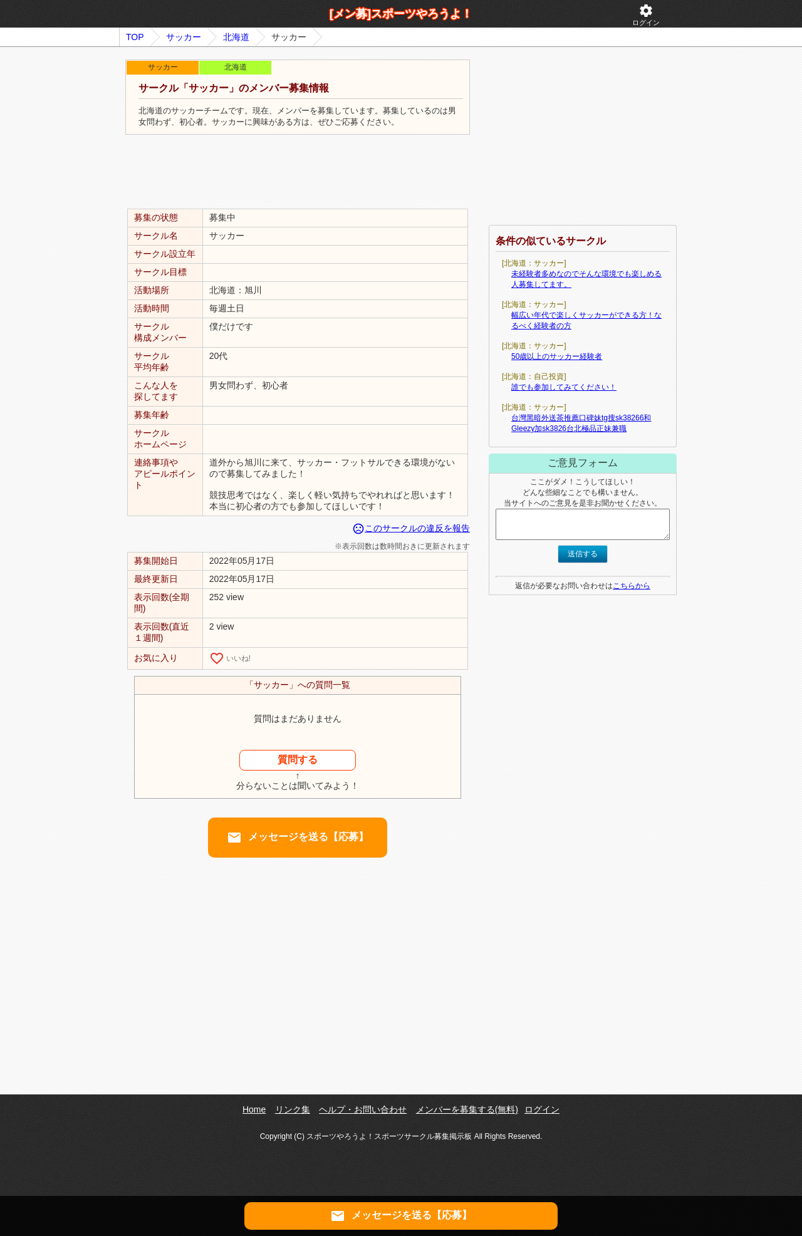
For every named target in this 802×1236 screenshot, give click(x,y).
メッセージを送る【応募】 (297, 837)
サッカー (183, 37)
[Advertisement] (297, 172)
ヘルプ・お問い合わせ (363, 1109)
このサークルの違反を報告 (411, 528)
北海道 (236, 37)
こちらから (631, 585)
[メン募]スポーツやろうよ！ (401, 14)
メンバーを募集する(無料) (467, 1109)
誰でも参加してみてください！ (564, 387)
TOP (135, 37)
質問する (298, 759)
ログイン (646, 14)
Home (254, 1109)
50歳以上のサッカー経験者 (556, 356)
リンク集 (292, 1109)
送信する (583, 553)
